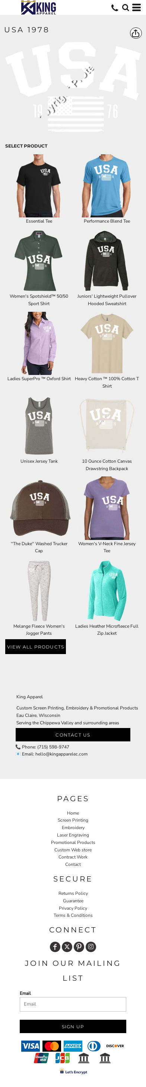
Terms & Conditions (73, 915)
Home (73, 813)
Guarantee (73, 901)
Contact (73, 864)
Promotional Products (73, 842)
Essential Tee (39, 221)
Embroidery (73, 828)
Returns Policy (73, 893)
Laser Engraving (73, 835)
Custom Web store (73, 850)
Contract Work (73, 857)
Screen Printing (73, 820)
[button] (125, 7)
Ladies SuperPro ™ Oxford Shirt (39, 379)
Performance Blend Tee (107, 221)
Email (25, 993)
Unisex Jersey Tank (39, 461)
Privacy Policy (73, 908)
